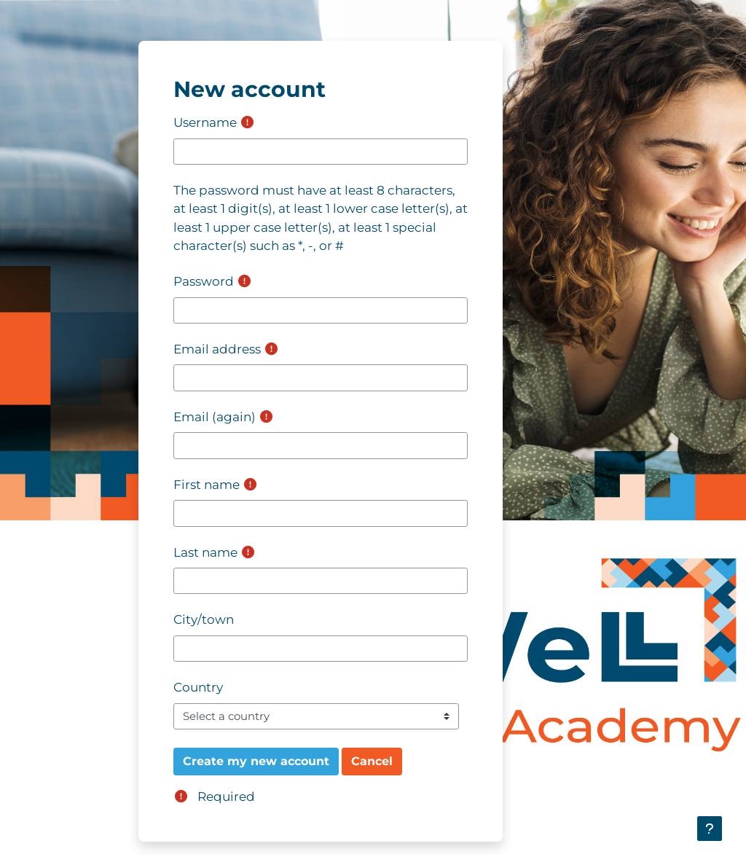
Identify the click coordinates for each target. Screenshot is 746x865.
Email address (217, 349)
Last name (205, 552)
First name (206, 484)
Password (203, 281)
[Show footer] (709, 828)
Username (205, 122)
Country (198, 687)
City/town (203, 619)
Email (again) (214, 417)
